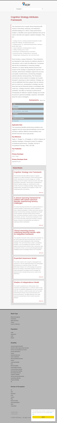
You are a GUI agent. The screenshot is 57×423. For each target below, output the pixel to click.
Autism (12, 360)
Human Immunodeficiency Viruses (19, 349)
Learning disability (15, 362)
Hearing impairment (15, 355)
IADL (12, 395)
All (11, 381)
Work (12, 404)
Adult (12, 336)
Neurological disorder (16, 372)
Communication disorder (16, 369)
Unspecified (13, 406)
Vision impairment (15, 356)
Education (13, 393)
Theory (12, 322)
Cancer (12, 353)
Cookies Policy (14, 412)
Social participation (15, 402)
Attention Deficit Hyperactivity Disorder (20, 348)
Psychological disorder (16, 367)
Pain (12, 364)
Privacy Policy (14, 414)
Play (12, 398)
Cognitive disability (15, 374)
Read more (41, 192)
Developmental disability (16, 371)
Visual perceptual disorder (17, 346)
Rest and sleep (14, 400)
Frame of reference (15, 324)
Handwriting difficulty (15, 378)
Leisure (12, 397)
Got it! (43, 417)
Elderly (12, 337)
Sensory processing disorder (17, 376)
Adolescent (13, 334)
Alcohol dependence (15, 351)
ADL (12, 391)
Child (12, 332)
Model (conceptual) (15, 317)
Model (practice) (14, 320)
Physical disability (15, 379)
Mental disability (14, 365)
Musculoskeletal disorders (17, 358)
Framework (13, 318)
